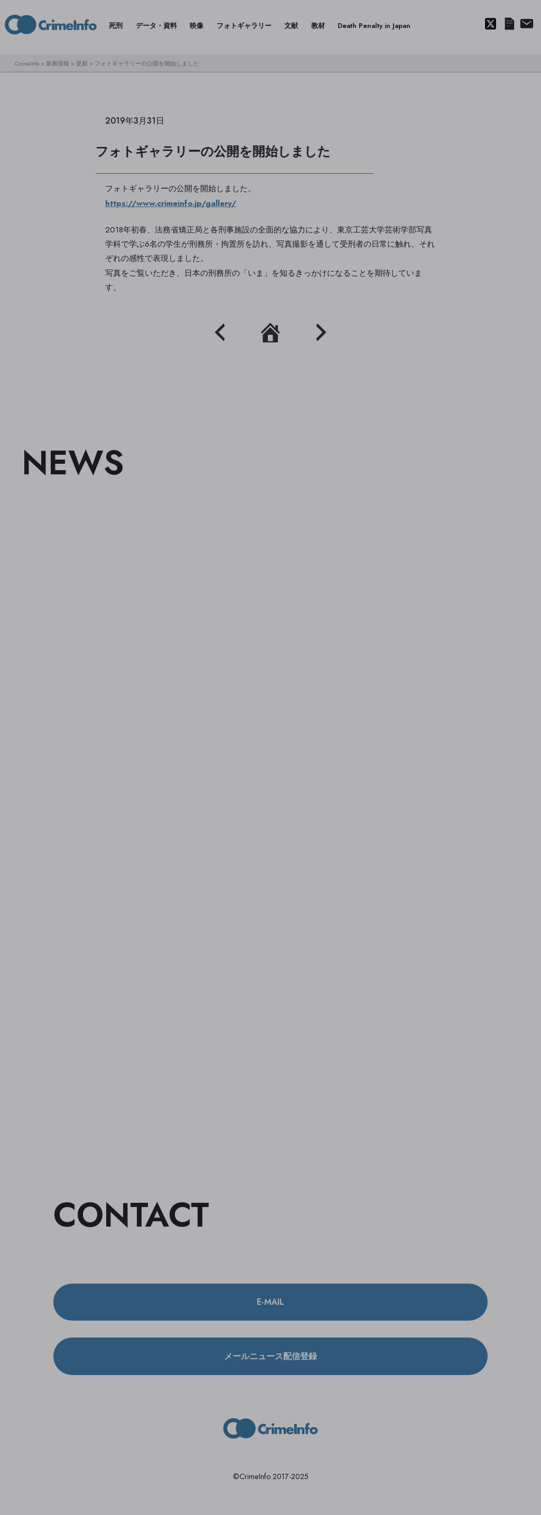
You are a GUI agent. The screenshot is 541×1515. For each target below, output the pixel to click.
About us (526, 24)
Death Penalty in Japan (374, 26)
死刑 (116, 26)
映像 (196, 26)
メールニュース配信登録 (509, 24)
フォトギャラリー (244, 26)
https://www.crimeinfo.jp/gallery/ (170, 203)
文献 (291, 26)
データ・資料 (156, 26)
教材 (318, 26)
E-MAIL (270, 1302)
